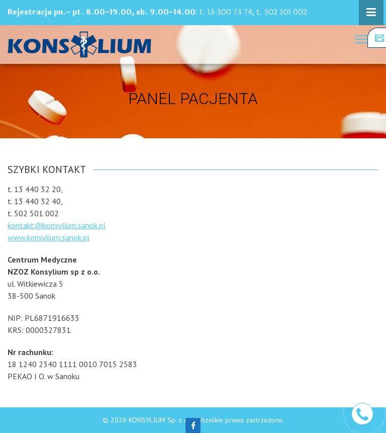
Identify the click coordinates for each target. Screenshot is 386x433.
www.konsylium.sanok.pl (48, 237)
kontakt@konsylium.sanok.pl (57, 225)
